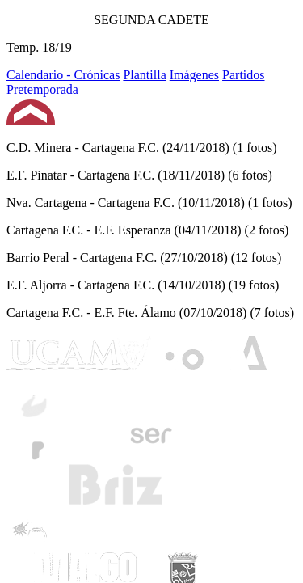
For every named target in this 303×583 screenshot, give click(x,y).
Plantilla (144, 75)
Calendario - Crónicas (63, 75)
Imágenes (194, 75)
